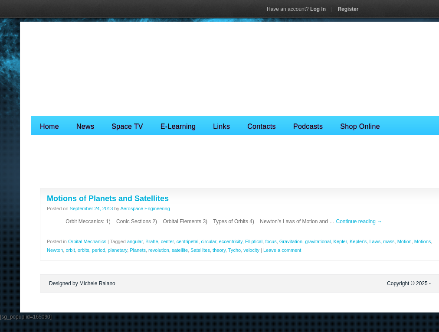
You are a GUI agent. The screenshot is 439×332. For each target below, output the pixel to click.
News (85, 126)
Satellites (200, 250)
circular (208, 241)
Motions (422, 241)
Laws (374, 241)
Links (221, 126)
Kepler (340, 241)
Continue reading (359, 221)
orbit (70, 250)
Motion (404, 241)
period (98, 250)
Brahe (151, 241)
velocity (251, 250)
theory (219, 250)
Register (347, 9)
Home (49, 126)
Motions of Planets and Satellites (108, 198)
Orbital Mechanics (87, 241)
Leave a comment (282, 250)
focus (270, 241)
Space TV (127, 126)
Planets (138, 250)
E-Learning (178, 126)
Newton (55, 250)
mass (388, 241)
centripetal (188, 241)
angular (135, 241)
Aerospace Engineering (145, 208)
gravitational (318, 241)
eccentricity (230, 241)
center (167, 241)
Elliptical (253, 241)
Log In (296, 9)
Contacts (261, 126)
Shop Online (360, 126)
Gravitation (290, 241)
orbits (83, 250)
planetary (117, 250)
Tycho (234, 250)
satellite (180, 250)
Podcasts (308, 126)
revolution (158, 250)
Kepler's (358, 241)
